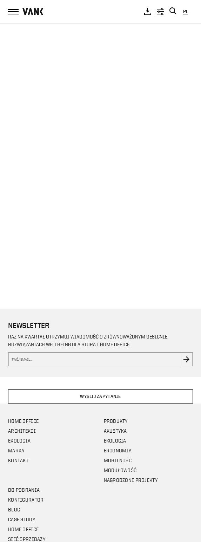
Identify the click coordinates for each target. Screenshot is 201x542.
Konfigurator (25, 499)
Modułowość (120, 470)
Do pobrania (24, 489)
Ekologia (19, 440)
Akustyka (115, 430)
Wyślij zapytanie (100, 396)
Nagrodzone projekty (131, 480)
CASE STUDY (21, 519)
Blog (14, 509)
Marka (16, 450)
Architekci (22, 430)
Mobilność (118, 460)
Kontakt (18, 460)
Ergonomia (118, 450)
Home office (23, 421)
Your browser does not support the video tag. (100, 159)
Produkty (116, 421)
